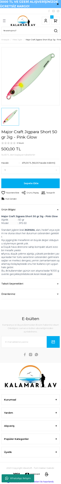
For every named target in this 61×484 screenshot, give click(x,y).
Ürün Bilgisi (8, 209)
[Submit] (53, 342)
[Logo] (22, 20)
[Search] (30, 31)
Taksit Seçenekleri (12, 283)
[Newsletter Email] (30, 342)
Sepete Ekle (31, 183)
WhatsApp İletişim (18, 478)
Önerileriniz (8, 294)
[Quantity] (30, 170)
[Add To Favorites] (10, 193)
